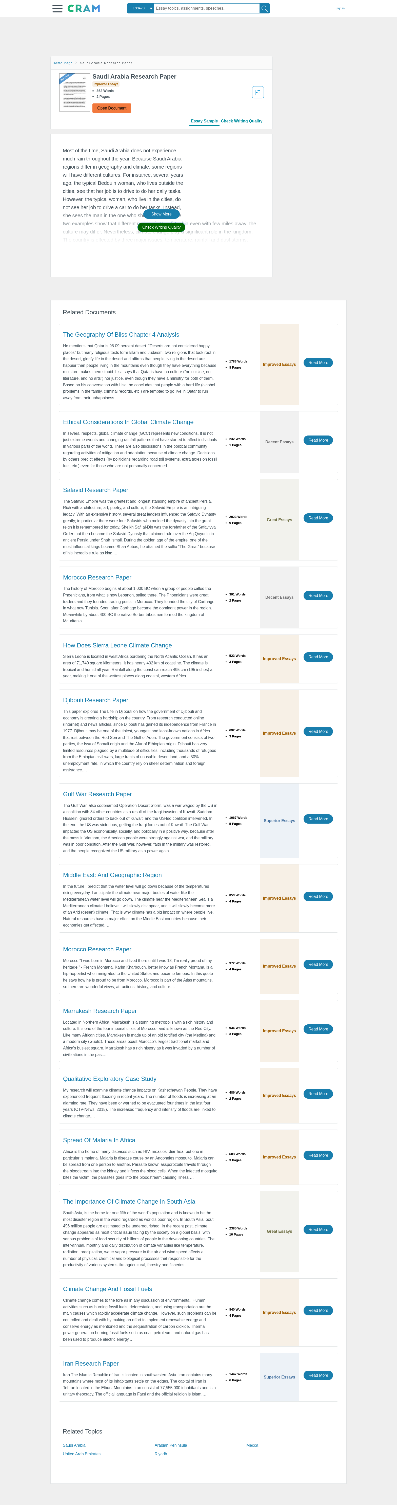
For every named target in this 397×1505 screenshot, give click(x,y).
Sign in (340, 8)
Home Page (63, 63)
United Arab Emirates (82, 1454)
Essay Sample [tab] (204, 121)
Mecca (252, 1445)
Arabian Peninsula (171, 1445)
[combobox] (140, 8)
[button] (57, 8)
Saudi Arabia (74, 1445)
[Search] (265, 8)
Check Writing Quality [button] (161, 227)
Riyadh (161, 1454)
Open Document (111, 108)
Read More (318, 362)
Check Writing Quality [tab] (242, 121)
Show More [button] (161, 214)
